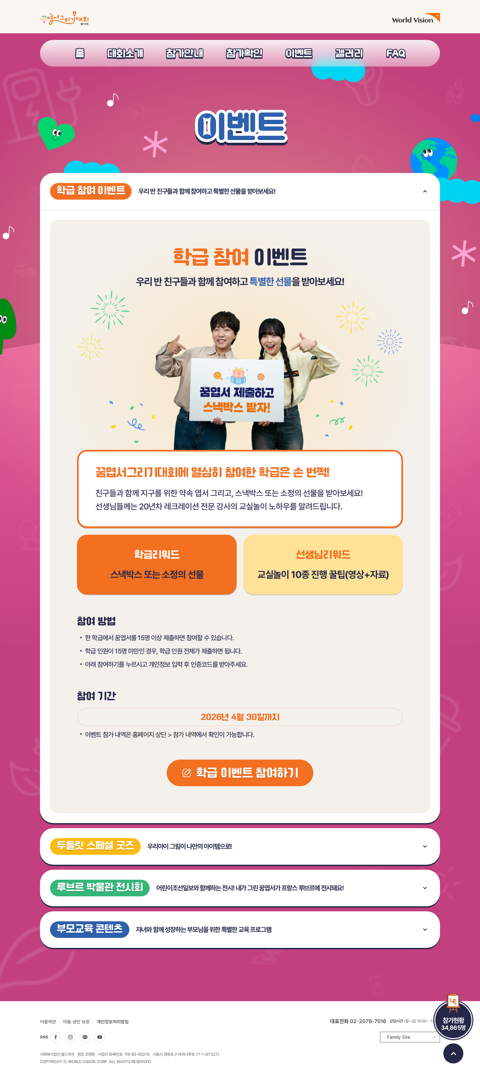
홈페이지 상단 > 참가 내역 (164, 735)
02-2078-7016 (368, 1021)
